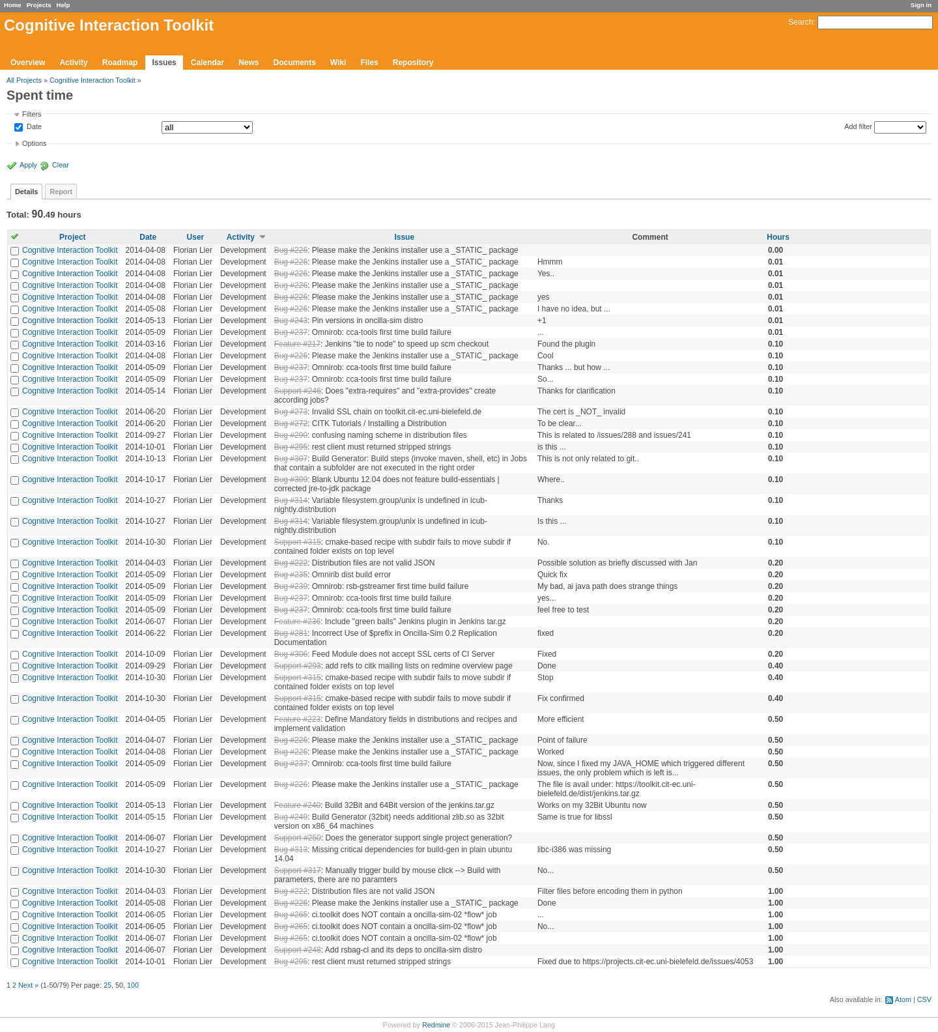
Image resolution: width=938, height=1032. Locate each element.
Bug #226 (290, 250)
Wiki (338, 62)
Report (61, 191)
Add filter (858, 126)
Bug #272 (290, 423)
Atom (903, 999)
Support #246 (297, 390)
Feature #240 (297, 805)
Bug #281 (290, 633)
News (248, 62)
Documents (295, 62)
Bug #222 (290, 562)
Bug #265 (290, 914)
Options (34, 143)
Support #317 (297, 870)
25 (107, 985)
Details (26, 191)
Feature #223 (297, 719)
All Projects (24, 80)
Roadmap (120, 62)
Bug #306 (290, 654)
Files (369, 62)
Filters (31, 114)
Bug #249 (290, 817)
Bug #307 (290, 458)
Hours (778, 237)
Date (33, 127)
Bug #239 (290, 586)
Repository (413, 62)
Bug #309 (290, 479)
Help (63, 4)
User (196, 237)
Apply (28, 165)
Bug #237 (290, 332)
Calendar (207, 62)
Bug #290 (290, 435)
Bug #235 (290, 574)
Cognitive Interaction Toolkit (92, 80)
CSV (924, 999)
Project (72, 237)
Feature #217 (297, 344)
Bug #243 (290, 320)
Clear (60, 165)
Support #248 (297, 949)
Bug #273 (290, 411)
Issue (404, 237)
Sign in (921, 4)
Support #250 (297, 837)
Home (12, 4)
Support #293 (297, 665)
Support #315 (297, 542)
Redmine (436, 1025)
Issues (164, 62)
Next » (28, 985)
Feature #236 (297, 621)
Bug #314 (290, 500)
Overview (27, 62)
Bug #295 (290, 447)
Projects (39, 4)
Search (800, 22)
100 (133, 985)
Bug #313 (290, 849)
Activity (73, 62)
